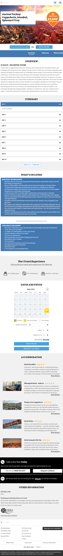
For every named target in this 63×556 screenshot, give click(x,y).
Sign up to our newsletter (52, 528)
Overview (31, 53)
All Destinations (5, 528)
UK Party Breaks (27, 528)
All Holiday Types (6, 531)
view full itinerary (31, 165)
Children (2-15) (37, 335)
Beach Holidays (26, 536)
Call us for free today (20, 47)
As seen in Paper (6, 533)
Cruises (24, 539)
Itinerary (45, 53)
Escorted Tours (26, 533)
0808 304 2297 (19, 471)
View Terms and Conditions (9, 515)
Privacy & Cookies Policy (49, 542)
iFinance (38, 547)
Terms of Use (28, 542)
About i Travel (10, 542)
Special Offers (5, 536)
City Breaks (25, 531)
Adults (40, 330)
